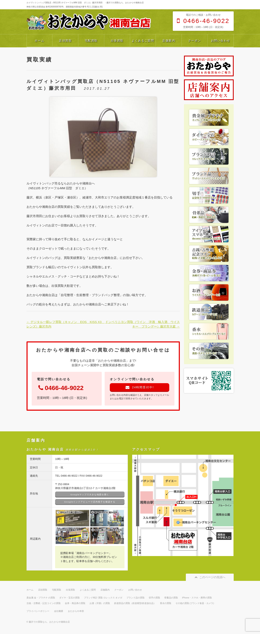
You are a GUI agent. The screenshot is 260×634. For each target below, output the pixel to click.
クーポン (194, 40)
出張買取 (117, 40)
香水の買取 (165, 603)
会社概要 (58, 611)
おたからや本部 (76, 611)
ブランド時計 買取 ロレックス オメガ (103, 597)
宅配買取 (91, 40)
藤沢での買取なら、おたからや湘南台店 (49, 622)
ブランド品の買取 (135, 597)
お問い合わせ (220, 40)
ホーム (39, 40)
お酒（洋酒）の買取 (99, 603)
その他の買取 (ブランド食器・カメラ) (194, 603)
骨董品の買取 (171, 597)
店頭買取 (65, 40)
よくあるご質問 (143, 40)
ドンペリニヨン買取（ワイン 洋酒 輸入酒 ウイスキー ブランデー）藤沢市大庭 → (142, 324)
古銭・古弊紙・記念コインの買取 (44, 603)
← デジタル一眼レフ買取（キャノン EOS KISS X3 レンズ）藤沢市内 (64, 324)
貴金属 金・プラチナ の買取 (41, 597)
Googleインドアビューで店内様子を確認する (89, 502)
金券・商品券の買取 (75, 603)
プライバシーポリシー (38, 611)
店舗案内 (168, 40)
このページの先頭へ (209, 577)
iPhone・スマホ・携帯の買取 (197, 597)
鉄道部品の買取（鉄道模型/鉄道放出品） (135, 603)
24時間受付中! (139, 387)
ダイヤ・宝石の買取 (69, 597)
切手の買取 (154, 597)
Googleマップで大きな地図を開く (89, 494)
